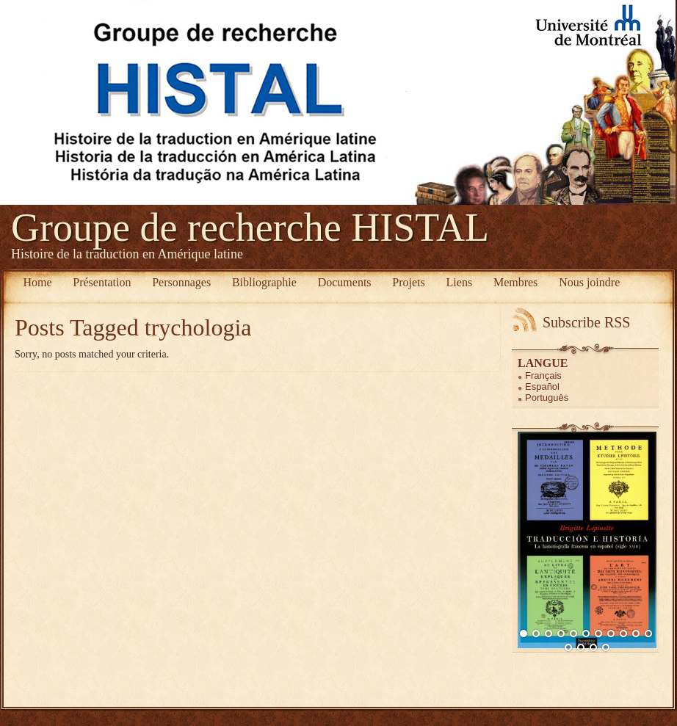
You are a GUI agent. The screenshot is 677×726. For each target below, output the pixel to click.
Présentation (102, 282)
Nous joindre (589, 282)
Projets (408, 282)
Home (37, 282)
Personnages (181, 282)
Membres (515, 282)
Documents (345, 282)
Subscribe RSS (586, 322)
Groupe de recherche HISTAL (250, 228)
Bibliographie (264, 282)
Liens (459, 282)
